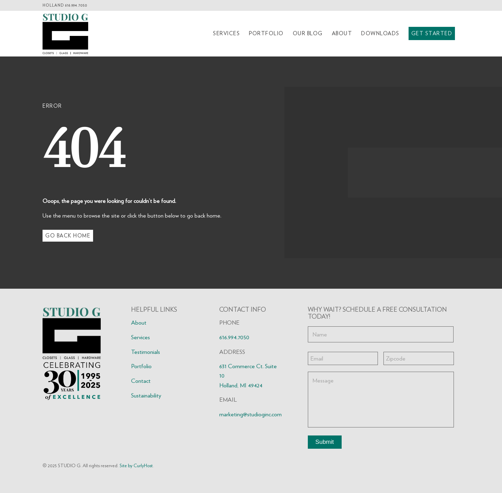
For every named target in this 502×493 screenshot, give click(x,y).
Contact (141, 380)
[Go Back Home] (68, 236)
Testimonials (145, 351)
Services (140, 337)
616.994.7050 (76, 5)
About (138, 322)
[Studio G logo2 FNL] (65, 33)
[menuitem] (226, 33)
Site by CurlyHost (136, 465)
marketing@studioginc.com (250, 414)
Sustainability (146, 395)
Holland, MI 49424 (241, 385)
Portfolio (141, 366)
